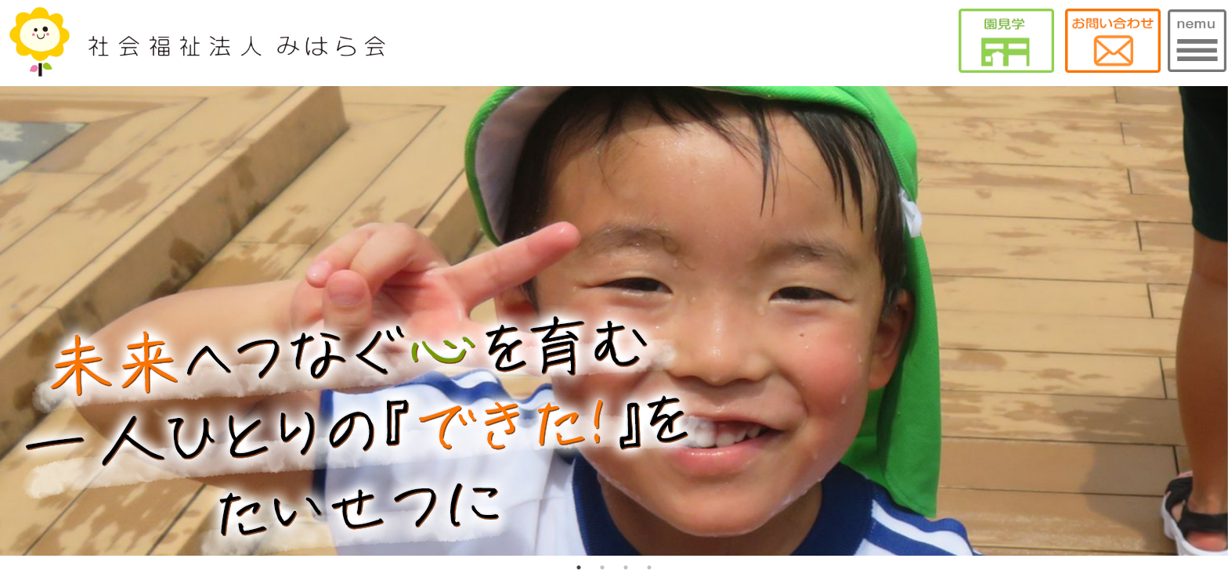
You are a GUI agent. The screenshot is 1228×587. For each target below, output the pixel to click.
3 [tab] (626, 567)
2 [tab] (602, 567)
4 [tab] (649, 567)
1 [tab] (579, 567)
